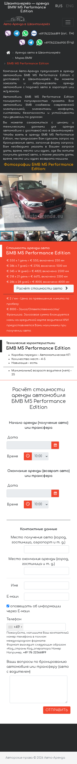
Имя (14, 585)
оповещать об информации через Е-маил (34, 608)
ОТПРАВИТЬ (57, 710)
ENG (69, 6)
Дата (12, 437)
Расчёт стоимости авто (42, 288)
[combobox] (15, 627)
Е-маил (13, 596)
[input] (29, 445)
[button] (73, 202)
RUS (58, 6)
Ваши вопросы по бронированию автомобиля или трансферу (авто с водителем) (38, 667)
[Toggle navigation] (68, 22)
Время (12, 456)
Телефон (14, 619)
